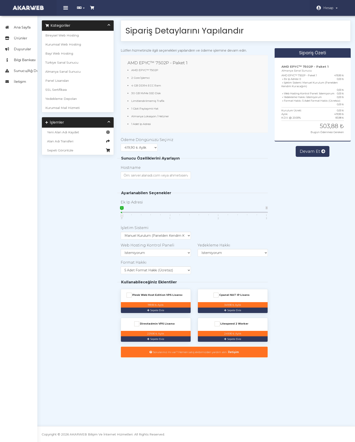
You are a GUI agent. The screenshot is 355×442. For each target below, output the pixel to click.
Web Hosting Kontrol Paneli (163, 247)
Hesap (330, 8)
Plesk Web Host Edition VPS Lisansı (167, 299)
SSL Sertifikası (78, 92)
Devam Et (313, 160)
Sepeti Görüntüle (96, 152)
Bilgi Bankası (19, 56)
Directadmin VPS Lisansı (238, 326)
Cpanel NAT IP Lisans (238, 297)
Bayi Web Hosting (81, 56)
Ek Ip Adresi (147, 204)
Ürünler (27, 34)
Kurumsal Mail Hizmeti (84, 110)
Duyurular (17, 45)
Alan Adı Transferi (96, 143)
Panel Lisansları (79, 83)
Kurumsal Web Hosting (85, 47)
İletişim (14, 78)
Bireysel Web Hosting (84, 38)
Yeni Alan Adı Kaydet (96, 134)
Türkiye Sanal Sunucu (83, 65)
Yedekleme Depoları (82, 101)
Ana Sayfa (16, 23)
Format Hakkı (149, 265)
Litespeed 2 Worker (167, 355)
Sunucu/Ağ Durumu (25, 67)
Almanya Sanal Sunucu (84, 74)
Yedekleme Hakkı (223, 247)
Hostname (146, 170)
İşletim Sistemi (150, 230)
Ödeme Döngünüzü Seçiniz (162, 142)
